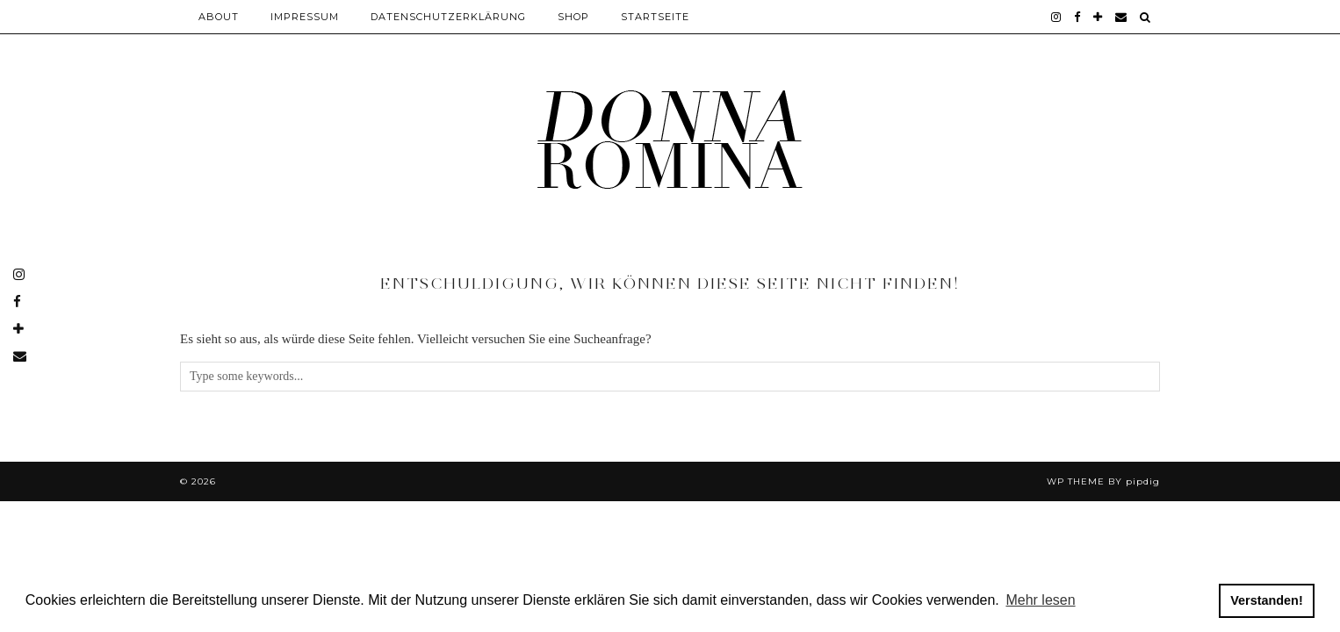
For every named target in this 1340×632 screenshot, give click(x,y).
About (218, 17)
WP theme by (1103, 481)
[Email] (1121, 16)
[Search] (1145, 16)
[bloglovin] (1098, 16)
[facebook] (1077, 16)
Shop (573, 17)
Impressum (304, 17)
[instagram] (1056, 16)
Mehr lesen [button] (1040, 599)
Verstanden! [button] (1266, 600)
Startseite (655, 17)
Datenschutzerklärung (448, 17)
